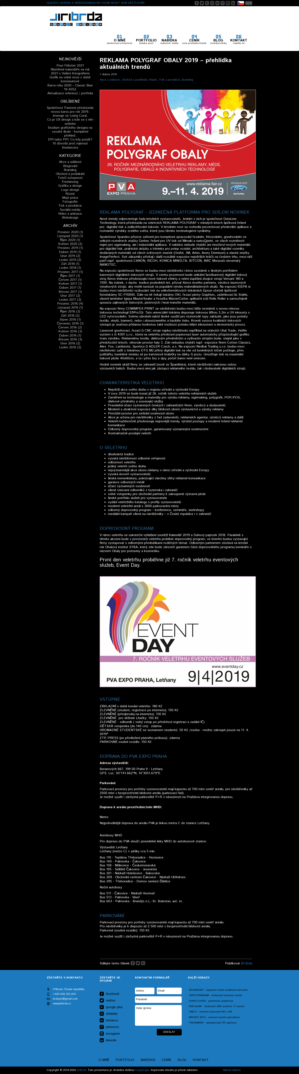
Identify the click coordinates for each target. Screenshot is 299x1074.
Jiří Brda (246, 963)
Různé (153, 80)
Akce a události (110, 80)
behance (109, 1020)
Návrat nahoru (232, 1070)
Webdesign (70, 217)
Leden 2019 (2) (70, 260)
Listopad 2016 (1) (70, 307)
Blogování (70, 166)
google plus (111, 1007)
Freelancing (70, 181)
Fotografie (70, 201)
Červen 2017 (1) (70, 279)
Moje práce (70, 197)
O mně (104, 1060)
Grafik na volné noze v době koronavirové (70, 79)
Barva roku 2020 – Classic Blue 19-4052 (70, 87)
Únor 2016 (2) (70, 343)
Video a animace (70, 213)
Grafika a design (70, 185)
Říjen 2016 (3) (70, 311)
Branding (187, 80)
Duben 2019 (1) (70, 252)
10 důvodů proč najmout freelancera (70, 145)
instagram (110, 1034)
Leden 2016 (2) (70, 347)
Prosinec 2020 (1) (70, 232)
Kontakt (201, 1060)
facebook (109, 994)
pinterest (109, 1027)
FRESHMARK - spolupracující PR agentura (213, 1022)
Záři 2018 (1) (70, 264)
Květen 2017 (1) (70, 283)
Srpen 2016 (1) (70, 319)
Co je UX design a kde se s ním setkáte (70, 121)
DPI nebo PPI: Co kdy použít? (70, 139)
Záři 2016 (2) (70, 315)
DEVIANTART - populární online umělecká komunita (218, 990)
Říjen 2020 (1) (70, 240)
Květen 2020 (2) (70, 244)
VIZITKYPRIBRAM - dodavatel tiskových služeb (215, 995)
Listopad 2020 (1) (70, 236)
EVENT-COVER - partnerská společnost (211, 1001)
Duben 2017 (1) (70, 287)
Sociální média (70, 209)
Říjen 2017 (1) (70, 276)
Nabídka (148, 1060)
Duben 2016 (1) (70, 335)
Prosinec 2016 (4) (70, 303)
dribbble (109, 1014)
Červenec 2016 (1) (70, 323)
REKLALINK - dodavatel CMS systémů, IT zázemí (216, 1006)
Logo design (70, 190)
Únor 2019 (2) (70, 256)
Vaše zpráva (158, 1015)
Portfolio (124, 1060)
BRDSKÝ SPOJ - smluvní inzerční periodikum (214, 1017)
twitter (107, 1000)
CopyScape (142, 1070)
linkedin (108, 1040)
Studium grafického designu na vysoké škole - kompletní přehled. (70, 131)
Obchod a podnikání (134, 80)
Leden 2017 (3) (70, 299)
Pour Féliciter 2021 (70, 65)
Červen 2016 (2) (70, 327)
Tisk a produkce (169, 80)
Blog (182, 1060)
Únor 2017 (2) (70, 295)
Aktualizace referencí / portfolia (70, 93)
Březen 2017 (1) (70, 291)
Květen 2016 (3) (70, 331)
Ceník (166, 1060)
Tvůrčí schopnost (70, 178)
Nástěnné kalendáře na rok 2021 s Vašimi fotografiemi (70, 71)
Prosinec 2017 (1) (70, 272)
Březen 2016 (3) (70, 339)
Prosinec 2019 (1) (70, 248)
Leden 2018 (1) (70, 267)
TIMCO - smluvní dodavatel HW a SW (210, 1011)
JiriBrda (81, 1070)
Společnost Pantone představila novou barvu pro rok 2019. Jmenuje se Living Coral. (70, 111)
